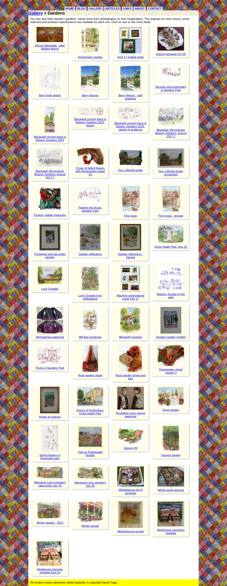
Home (69, 8)
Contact (155, 8)
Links (127, 8)
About (140, 8)
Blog (81, 8)
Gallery (95, 8)
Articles (112, 8)
